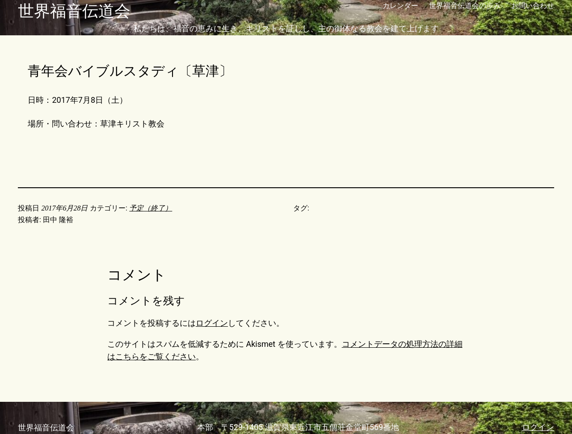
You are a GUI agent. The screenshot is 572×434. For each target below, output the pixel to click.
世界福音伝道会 (74, 11)
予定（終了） (150, 208)
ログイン (212, 323)
